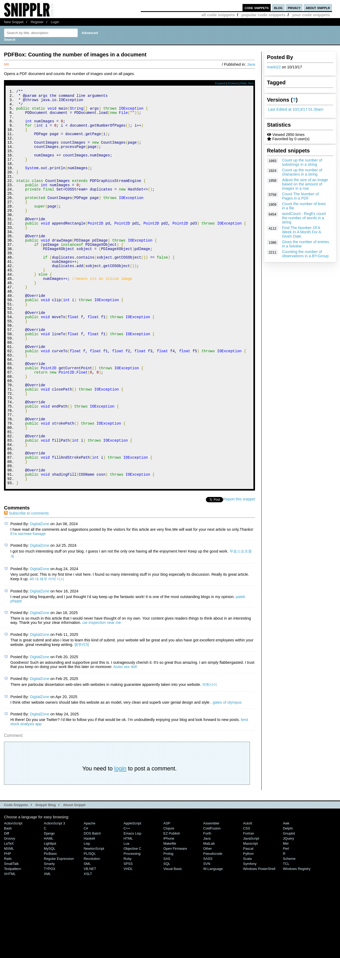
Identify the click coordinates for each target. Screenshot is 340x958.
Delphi (288, 903)
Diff (6, 908)
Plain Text (246, 83)
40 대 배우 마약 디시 (47, 653)
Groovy (9, 913)
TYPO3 (49, 943)
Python (248, 928)
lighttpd (50, 918)
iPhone (168, 913)
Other (207, 923)
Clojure (168, 903)
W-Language (213, 943)
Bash (8, 903)
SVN (206, 938)
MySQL (49, 923)
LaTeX (9, 918)
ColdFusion (212, 903)
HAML (48, 913)
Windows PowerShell (259, 943)
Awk (286, 897)
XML (47, 948)
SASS (207, 933)
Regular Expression (59, 933)
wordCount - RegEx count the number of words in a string (304, 217)
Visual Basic (172, 943)
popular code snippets (263, 15)
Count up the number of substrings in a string (302, 162)
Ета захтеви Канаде (28, 608)
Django (49, 908)
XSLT (88, 948)
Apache (89, 897)
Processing (132, 928)
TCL (286, 938)
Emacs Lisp (132, 908)
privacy (294, 7)
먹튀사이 (209, 759)
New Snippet (13, 22)
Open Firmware (175, 923)
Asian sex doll (125, 741)
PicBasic (50, 928)
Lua (126, 918)
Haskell (89, 913)
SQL (166, 938)
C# (86, 903)
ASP (166, 897)
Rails (8, 933)
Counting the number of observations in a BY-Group (305, 254)
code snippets (257, 7)
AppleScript (132, 897)
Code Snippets (16, 879)
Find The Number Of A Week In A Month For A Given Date (301, 232)
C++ (127, 903)
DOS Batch (92, 908)
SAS (166, 933)
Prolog (168, 928)
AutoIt (247, 897)
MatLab (209, 918)
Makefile (169, 918)
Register (37, 22)
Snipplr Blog (45, 879)
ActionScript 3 (54, 897)
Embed (233, 83)
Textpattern (12, 943)
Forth (207, 908)
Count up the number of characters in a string (302, 172)
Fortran (248, 908)
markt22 (274, 67)
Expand (220, 83)
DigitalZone (39, 598)
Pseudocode (212, 928)
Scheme (289, 933)
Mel (285, 918)
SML (87, 938)
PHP (7, 928)
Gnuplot (289, 908)
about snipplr (318, 7)
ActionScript (13, 897)
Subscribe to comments (26, 587)
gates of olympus (227, 776)
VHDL (128, 943)
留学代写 (81, 719)
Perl (286, 923)
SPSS (128, 938)
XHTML (10, 948)
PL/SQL (90, 928)
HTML (128, 913)
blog (278, 7)
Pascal (248, 923)
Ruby (127, 933)
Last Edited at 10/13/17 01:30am (295, 109)
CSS (246, 903)
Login (55, 22)
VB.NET (90, 943)
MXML (9, 923)
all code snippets (218, 15)
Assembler (211, 897)
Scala (247, 933)
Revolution (92, 933)
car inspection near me (101, 697)
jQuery (288, 913)
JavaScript (251, 913)
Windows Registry (297, 943)
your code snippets (311, 15)
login (120, 842)
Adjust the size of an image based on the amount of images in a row (305, 184)
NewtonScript (94, 923)
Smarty (49, 938)
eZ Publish (171, 908)
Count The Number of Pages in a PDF (300, 196)
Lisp (87, 918)
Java (251, 64)
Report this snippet (239, 573)
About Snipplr (74, 879)
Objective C (132, 923)
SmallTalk (11, 938)
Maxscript (250, 918)
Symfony (249, 938)
